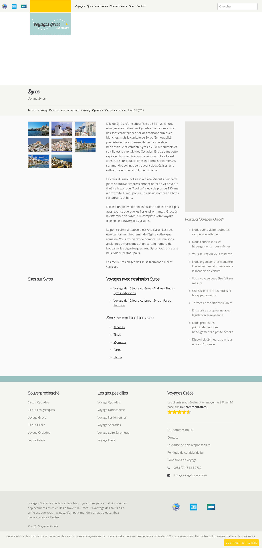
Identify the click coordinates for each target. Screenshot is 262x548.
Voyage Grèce (37, 417)
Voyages (80, 6)
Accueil (32, 110)
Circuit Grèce (36, 425)
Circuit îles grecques (41, 410)
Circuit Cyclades (38, 402)
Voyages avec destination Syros (132, 279)
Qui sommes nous (97, 6)
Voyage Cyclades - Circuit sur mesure (105, 110)
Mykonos (120, 342)
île (131, 110)
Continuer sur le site (241, 543)
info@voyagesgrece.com (190, 475)
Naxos (118, 357)
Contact (141, 6)
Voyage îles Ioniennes (112, 417)
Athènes (119, 327)
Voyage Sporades (109, 425)
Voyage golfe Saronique (113, 433)
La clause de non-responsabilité (188, 445)
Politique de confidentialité (185, 453)
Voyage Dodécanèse (111, 410)
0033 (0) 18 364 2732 (187, 468)
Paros (117, 350)
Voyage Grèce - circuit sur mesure (59, 110)
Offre (132, 6)
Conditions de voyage (181, 460)
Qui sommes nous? (180, 430)
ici (253, 536)
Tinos (117, 335)
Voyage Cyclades (39, 433)
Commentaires (118, 6)
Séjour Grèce (36, 440)
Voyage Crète (106, 440)
